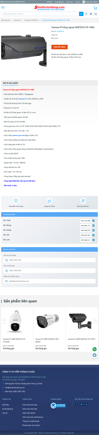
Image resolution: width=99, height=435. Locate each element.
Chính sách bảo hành (29, 409)
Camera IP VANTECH (31, 20)
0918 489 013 (85, 240)
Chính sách (69, 2)
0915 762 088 (85, 221)
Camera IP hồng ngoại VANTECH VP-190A (56, 20)
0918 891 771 (85, 225)
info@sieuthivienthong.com (10, 2)
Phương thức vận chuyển (31, 425)
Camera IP (17, 20)
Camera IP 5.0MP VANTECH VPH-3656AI (47, 340)
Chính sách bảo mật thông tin (32, 417)
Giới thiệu (49, 2)
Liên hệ (78, 2)
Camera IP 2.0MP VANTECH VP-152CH (81, 339)
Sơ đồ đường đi (59, 2)
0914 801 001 (85, 235)
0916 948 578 (85, 230)
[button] (3, 320)
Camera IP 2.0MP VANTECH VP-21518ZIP (14, 340)
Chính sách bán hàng (29, 405)
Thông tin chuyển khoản (30, 421)
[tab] (10, 83)
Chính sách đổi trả (28, 413)
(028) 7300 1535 (26, 2)
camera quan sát (18, 135)
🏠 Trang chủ (5, 20)
